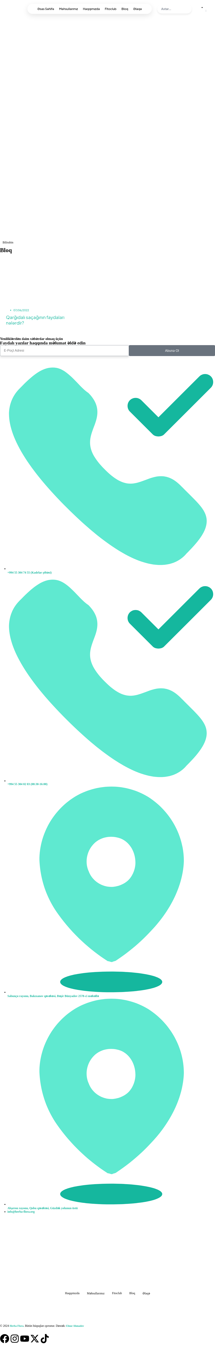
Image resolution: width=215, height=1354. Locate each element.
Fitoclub (110, 9)
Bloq (125, 9)
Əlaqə (137, 9)
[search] (171, 9)
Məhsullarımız (68, 9)
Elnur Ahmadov (74, 1326)
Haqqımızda (91, 9)
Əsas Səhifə (45, 9)
